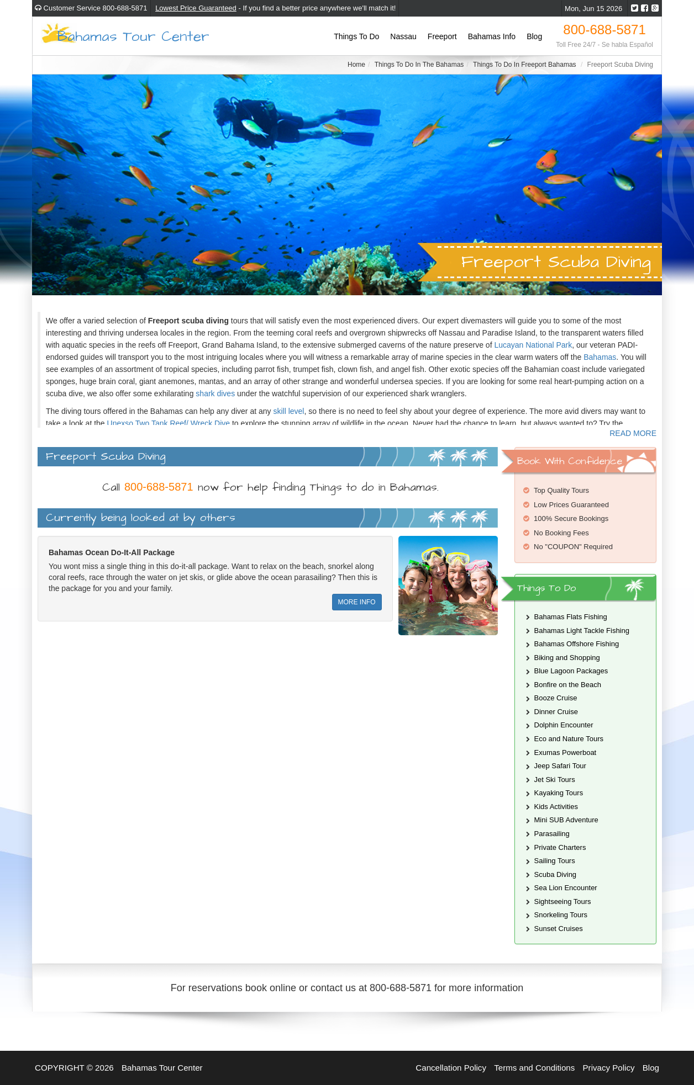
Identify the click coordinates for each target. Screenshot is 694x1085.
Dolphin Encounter (563, 725)
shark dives (215, 393)
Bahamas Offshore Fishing (576, 644)
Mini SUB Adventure (566, 820)
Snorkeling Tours (561, 915)
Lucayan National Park (533, 345)
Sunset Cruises (558, 928)
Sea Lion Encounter (565, 888)
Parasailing (552, 833)
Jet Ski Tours (554, 779)
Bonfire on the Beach (567, 684)
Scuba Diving (555, 874)
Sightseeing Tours (562, 901)
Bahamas (599, 357)
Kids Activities (556, 806)
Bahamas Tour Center (133, 35)
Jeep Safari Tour (560, 766)
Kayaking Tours (558, 793)
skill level (288, 411)
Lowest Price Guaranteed (195, 8)
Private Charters (560, 847)
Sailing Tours (554, 861)
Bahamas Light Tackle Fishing (581, 630)
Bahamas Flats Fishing (570, 617)
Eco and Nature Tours (569, 739)
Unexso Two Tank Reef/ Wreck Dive (168, 423)
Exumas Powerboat (565, 752)
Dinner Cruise (556, 712)
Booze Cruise (555, 698)
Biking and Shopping (567, 657)
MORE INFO (357, 602)
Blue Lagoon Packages (571, 671)
